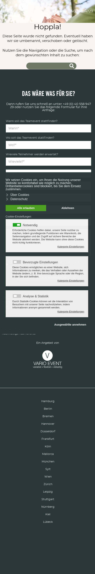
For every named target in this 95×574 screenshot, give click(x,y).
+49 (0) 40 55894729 (73, 11)
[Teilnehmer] (48, 162)
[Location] (48, 145)
